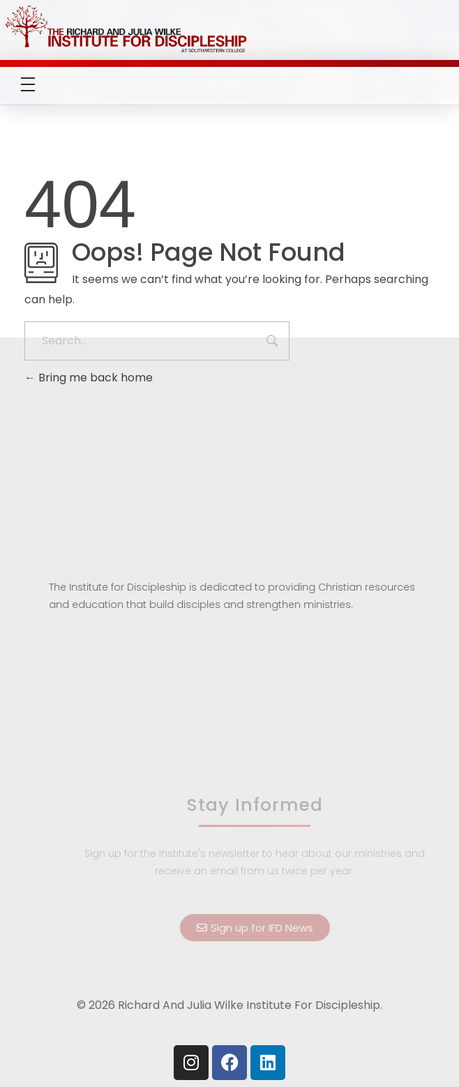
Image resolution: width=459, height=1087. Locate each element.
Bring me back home (88, 378)
